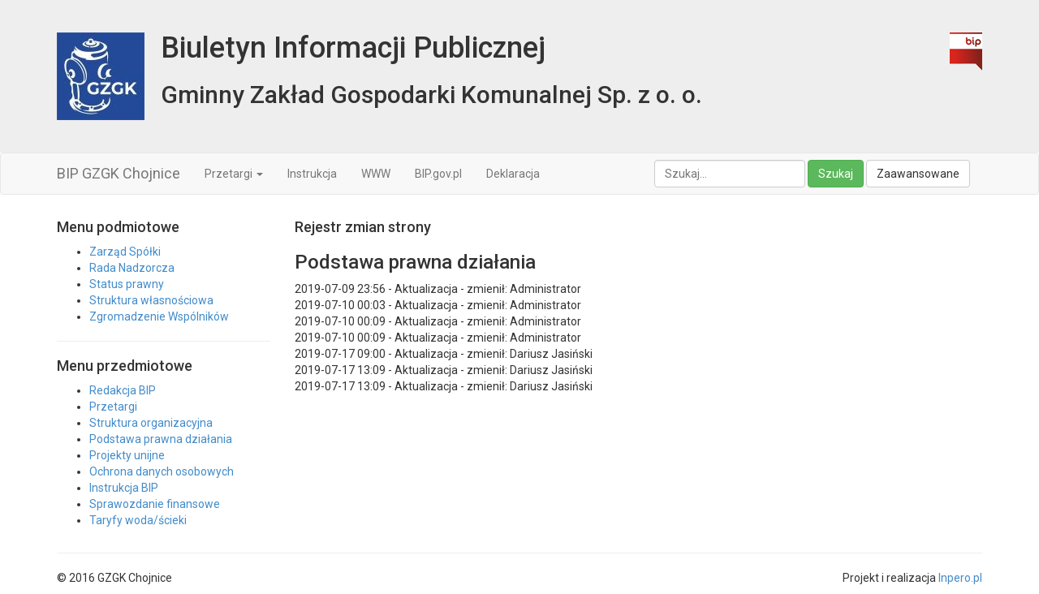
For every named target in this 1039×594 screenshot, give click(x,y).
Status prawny (126, 284)
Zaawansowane (918, 173)
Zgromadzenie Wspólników (159, 316)
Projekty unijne (127, 455)
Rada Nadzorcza (132, 267)
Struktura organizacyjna (151, 422)
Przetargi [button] (234, 173)
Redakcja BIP (122, 390)
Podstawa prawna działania (160, 439)
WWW (375, 173)
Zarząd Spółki (125, 251)
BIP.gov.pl (438, 173)
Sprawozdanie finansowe (154, 503)
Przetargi (113, 406)
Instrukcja (312, 173)
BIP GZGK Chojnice (118, 173)
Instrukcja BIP (123, 487)
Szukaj (835, 173)
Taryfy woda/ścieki (138, 520)
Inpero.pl (960, 577)
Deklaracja (513, 173)
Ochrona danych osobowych (161, 471)
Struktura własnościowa (151, 300)
